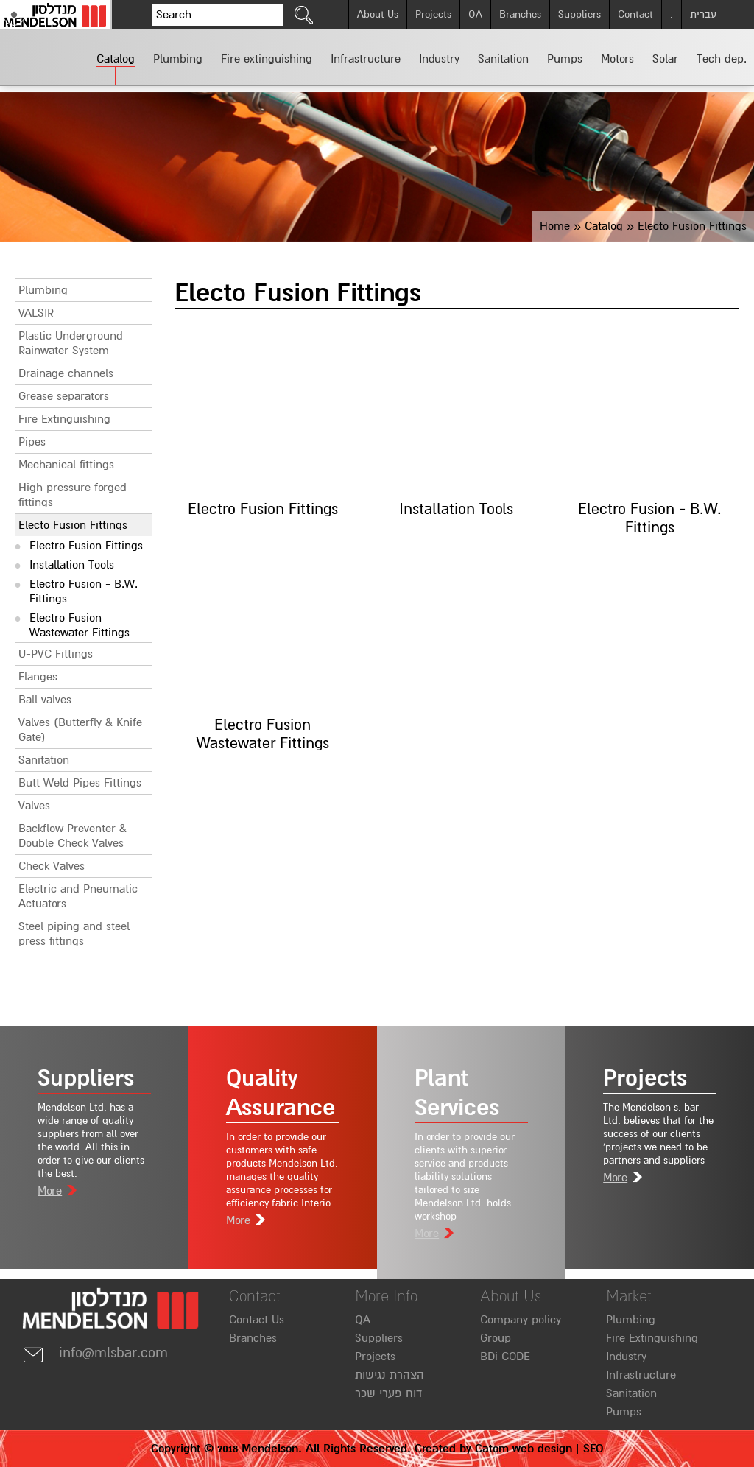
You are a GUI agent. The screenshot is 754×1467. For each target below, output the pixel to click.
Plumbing (43, 290)
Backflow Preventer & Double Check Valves (72, 836)
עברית (703, 14)
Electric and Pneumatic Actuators (78, 896)
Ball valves (44, 699)
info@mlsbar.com (95, 1353)
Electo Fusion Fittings (72, 525)
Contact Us (256, 1319)
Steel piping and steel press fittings (74, 934)
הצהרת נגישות (389, 1375)
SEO (593, 1448)
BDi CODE (505, 1356)
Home (555, 226)
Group (495, 1338)
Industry (626, 1356)
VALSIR (36, 313)
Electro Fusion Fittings (86, 545)
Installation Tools (71, 564)
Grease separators (63, 396)
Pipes (32, 442)
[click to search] (304, 15)
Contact (635, 14)
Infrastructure (641, 1375)
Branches (520, 14)
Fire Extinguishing (64, 419)
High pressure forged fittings (72, 495)
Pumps (623, 1411)
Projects (433, 14)
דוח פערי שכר (388, 1393)
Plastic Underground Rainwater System (70, 343)
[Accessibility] (14, 15)
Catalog (604, 226)
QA (475, 14)
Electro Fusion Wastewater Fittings (79, 625)
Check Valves (51, 866)
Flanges (37, 676)
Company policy (520, 1319)
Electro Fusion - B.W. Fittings (83, 591)
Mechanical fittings (66, 464)
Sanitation (43, 760)
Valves (34, 805)
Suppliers (579, 14)
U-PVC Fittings (55, 654)
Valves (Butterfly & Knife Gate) (80, 730)
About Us (377, 14)
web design (542, 1448)
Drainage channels (65, 373)
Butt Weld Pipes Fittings (79, 782)
